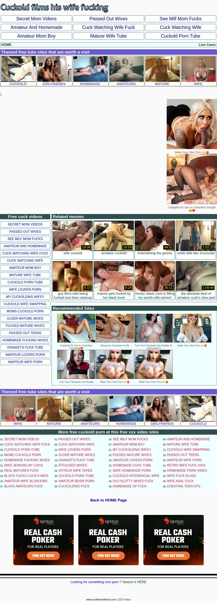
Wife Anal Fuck (180, 481)
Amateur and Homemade (36, 27)
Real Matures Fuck (21, 470)
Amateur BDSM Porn (76, 481)
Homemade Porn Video (187, 470)
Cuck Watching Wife (180, 27)
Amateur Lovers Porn (25, 354)
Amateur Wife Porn (25, 362)
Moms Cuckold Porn (25, 311)
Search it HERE (135, 582)
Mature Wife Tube (108, 36)
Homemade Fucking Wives (25, 340)
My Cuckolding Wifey (25, 296)
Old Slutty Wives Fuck (133, 481)
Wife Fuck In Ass (181, 476)
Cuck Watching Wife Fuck (108, 27)
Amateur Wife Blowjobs (26, 481)
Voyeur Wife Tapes (75, 470)
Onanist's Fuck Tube (25, 347)
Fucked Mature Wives (25, 325)
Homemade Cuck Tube (132, 465)
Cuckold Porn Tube (180, 36)
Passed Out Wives (108, 18)
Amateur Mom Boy (36, 36)
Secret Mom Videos (36, 18)
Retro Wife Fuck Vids (186, 465)
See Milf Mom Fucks (181, 18)
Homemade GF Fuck (130, 486)
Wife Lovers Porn (25, 289)
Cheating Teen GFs (183, 486)
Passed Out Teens (25, 333)
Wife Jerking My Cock (23, 465)
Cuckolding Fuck (74, 486)
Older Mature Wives (25, 318)
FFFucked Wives (73, 465)
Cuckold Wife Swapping (25, 304)
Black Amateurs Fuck (23, 486)
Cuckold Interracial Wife (136, 476)
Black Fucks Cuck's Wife (26, 476)
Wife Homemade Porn (132, 470)
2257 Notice (124, 599)
